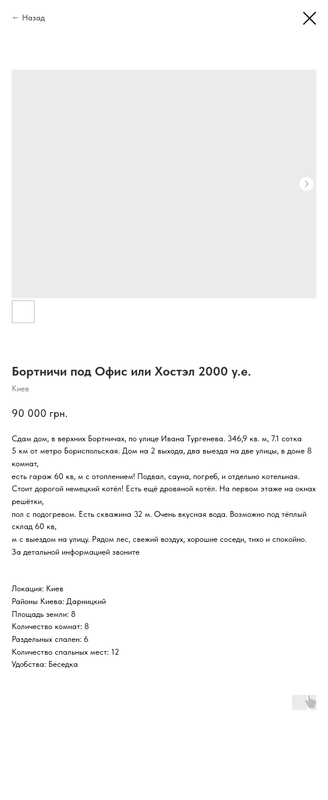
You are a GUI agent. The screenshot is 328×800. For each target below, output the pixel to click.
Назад (33, 17)
